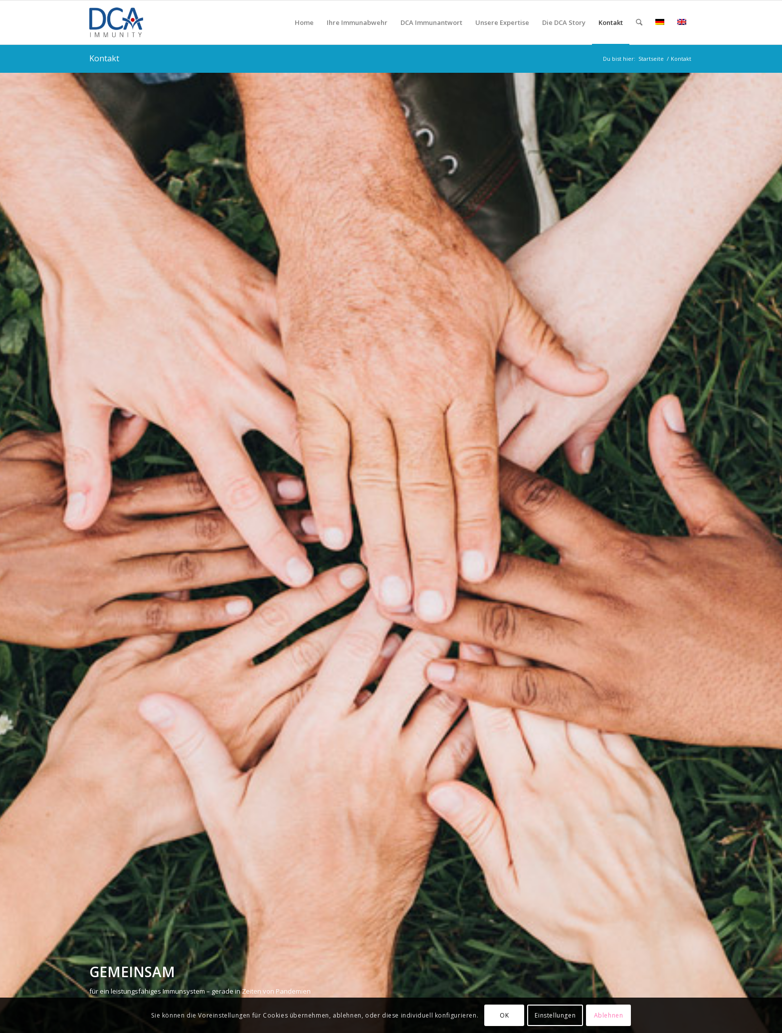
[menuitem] (304, 22)
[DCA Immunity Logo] (137, 22)
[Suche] (639, 22)
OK (504, 1015)
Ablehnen (608, 1015)
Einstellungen (555, 1015)
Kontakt (104, 58)
